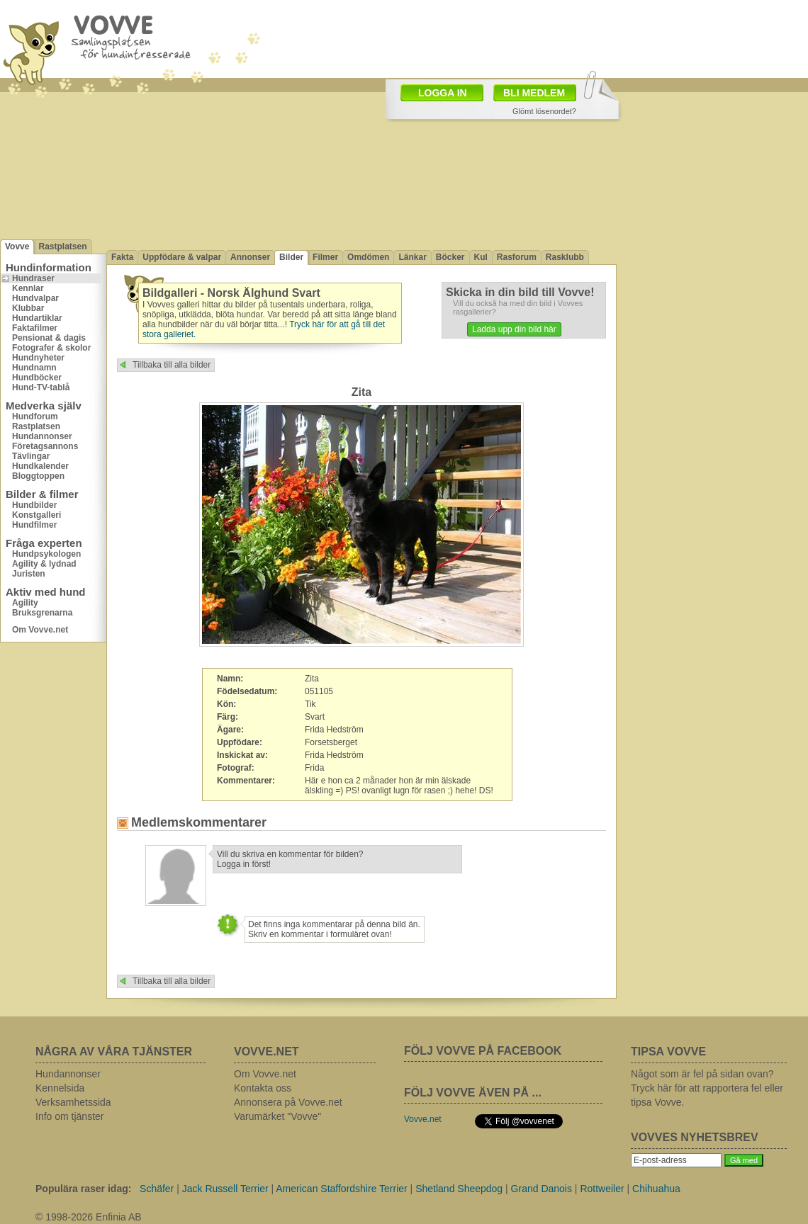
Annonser (250, 257)
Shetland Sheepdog (459, 1188)
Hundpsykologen (46, 554)
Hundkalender (40, 466)
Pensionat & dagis (49, 338)
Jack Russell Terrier (225, 1188)
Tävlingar (31, 456)
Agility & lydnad (44, 564)
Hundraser (33, 278)
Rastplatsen (62, 246)
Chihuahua (656, 1188)
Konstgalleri (36, 515)
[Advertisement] (712, 306)
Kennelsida (59, 1088)
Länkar (412, 257)
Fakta (122, 257)
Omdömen (368, 257)
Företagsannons (45, 446)
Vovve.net (423, 1119)
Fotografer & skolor (51, 348)
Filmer (325, 257)
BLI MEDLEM (534, 92)
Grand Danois (541, 1188)
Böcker (450, 257)
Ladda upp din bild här (514, 329)
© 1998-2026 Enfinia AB (88, 1217)
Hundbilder (34, 505)
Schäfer (157, 1188)
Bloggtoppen (38, 476)
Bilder (291, 257)
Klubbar (28, 308)
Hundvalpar (35, 298)
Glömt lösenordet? (544, 111)
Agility (25, 603)
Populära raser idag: (83, 1188)
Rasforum (517, 257)
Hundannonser (42, 436)
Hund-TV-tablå (40, 387)
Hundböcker (37, 377)
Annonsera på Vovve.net (288, 1102)
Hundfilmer (34, 525)
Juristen (28, 574)
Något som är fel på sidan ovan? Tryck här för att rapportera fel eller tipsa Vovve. (707, 1088)
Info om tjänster (69, 1116)
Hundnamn (34, 368)
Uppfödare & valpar (181, 257)
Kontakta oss (262, 1088)
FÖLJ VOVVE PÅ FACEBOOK (482, 1051)
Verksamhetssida (73, 1102)
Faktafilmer (34, 328)
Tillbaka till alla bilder (172, 365)
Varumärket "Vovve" (277, 1116)
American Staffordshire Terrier (341, 1188)
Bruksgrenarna (42, 613)
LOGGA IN (442, 92)
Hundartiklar (37, 318)
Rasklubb (565, 257)
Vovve (17, 246)
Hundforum (35, 416)
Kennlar (28, 288)
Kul (481, 257)
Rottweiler (602, 1188)
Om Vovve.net (40, 630)
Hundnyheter (38, 358)
